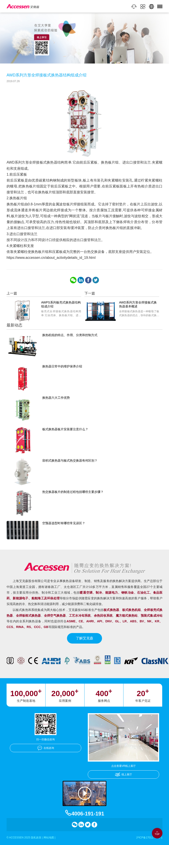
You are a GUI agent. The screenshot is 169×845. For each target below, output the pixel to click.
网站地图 (49, 837)
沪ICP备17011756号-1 (149, 837)
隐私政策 (36, 837)
